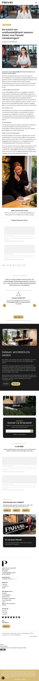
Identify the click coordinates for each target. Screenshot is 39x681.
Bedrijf (3, 587)
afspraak (14, 579)
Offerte (16, 510)
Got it (23, 679)
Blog (3, 621)
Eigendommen (5, 596)
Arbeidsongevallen (7, 600)
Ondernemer (5, 586)
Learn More (17, 679)
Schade (6, 510)
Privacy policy (5, 633)
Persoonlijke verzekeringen (8, 598)
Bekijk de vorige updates (19, 434)
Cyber (3, 602)
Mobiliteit (4, 593)
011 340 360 (5, 571)
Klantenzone (5, 622)
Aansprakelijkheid (6, 595)
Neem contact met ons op (19, 210)
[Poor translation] (4, 650)
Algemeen (8, 24)
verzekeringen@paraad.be (9, 572)
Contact (25, 510)
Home (4, 24)
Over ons (15, 383)
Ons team (6, 383)
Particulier (4, 584)
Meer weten (19, 317)
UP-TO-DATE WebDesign (14, 635)
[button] (34, 305)
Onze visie (4, 612)
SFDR (19, 633)
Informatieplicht (25, 633)
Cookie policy (13, 633)
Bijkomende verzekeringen (8, 603)
